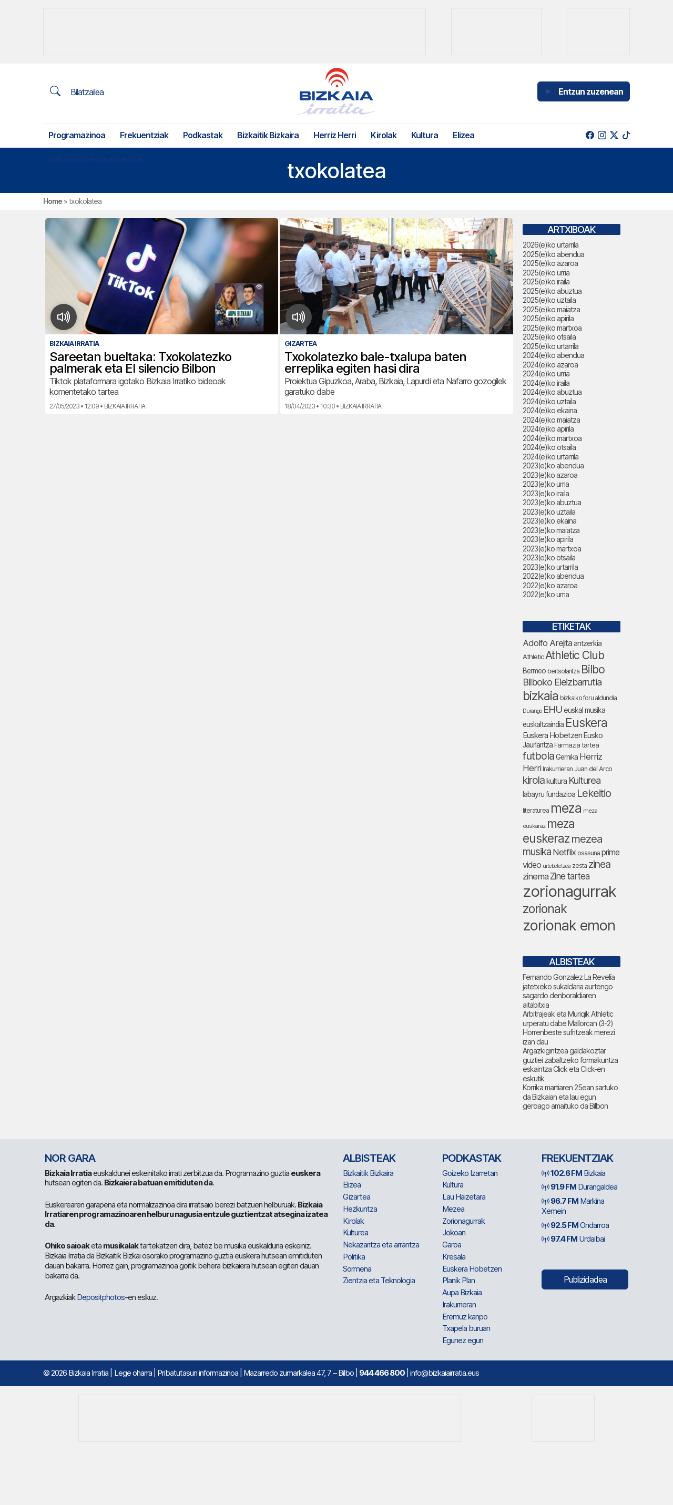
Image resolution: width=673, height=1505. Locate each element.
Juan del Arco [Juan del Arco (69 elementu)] (593, 769)
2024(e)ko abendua (553, 355)
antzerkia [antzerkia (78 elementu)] (587, 643)
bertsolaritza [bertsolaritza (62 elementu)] (563, 671)
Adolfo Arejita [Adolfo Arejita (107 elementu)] (547, 643)
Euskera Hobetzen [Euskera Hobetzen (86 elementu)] (552, 735)
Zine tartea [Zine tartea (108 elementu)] (569, 876)
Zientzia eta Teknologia (379, 1280)
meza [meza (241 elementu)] (566, 808)
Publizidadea (585, 1279)
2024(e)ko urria (546, 373)
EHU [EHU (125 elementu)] (552, 709)
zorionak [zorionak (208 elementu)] (545, 909)
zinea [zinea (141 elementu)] (599, 864)
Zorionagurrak (463, 1221)
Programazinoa (76, 135)
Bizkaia (573, 1173)
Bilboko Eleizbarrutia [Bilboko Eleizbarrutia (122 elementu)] (562, 682)
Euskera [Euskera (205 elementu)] (586, 722)
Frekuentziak (144, 135)
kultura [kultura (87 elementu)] (556, 781)
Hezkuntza (360, 1209)
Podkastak (202, 135)
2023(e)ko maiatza (551, 530)
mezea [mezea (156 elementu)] (587, 838)
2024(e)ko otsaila (549, 447)
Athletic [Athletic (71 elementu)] (533, 656)
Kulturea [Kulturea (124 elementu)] (584, 780)
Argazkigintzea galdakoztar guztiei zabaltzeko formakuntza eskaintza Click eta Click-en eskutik (570, 1064)
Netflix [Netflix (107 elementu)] (564, 852)
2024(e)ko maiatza (551, 419)
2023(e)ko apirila (548, 539)
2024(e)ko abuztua (552, 391)
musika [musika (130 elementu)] (537, 852)
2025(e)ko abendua (553, 254)
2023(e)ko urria (546, 483)
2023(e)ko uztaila (549, 511)
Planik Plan (458, 1280)
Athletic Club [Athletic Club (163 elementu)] (574, 655)
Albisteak (369, 1158)
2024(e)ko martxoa (552, 438)
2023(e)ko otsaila (549, 557)
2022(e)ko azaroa (550, 585)
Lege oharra (133, 1373)
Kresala (453, 1257)
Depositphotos (101, 1297)
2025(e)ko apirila (548, 318)
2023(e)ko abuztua (552, 502)
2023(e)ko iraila (546, 493)
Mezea (453, 1209)
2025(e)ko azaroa (550, 263)
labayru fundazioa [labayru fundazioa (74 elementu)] (549, 794)
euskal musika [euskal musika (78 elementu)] (584, 709)
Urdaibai (573, 1239)
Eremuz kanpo (464, 1317)
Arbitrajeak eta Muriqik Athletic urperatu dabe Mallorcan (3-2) (568, 1018)
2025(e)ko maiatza (551, 309)
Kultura (424, 135)
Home (52, 201)
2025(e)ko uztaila (549, 299)
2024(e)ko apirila (548, 428)
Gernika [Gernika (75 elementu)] (567, 757)
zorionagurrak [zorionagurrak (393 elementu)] (569, 891)
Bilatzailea (77, 91)
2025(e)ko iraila (546, 281)
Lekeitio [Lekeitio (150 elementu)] (594, 793)
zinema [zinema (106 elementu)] (535, 876)
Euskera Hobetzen (472, 1269)
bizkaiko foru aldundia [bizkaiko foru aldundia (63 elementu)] (588, 698)
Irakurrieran (459, 1304)
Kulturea (355, 1232)
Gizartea (356, 1197)
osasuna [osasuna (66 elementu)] (588, 853)
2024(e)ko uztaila (549, 401)
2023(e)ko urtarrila (550, 566)
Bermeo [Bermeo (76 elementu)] (534, 671)
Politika (354, 1257)
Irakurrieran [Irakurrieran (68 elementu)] (558, 769)
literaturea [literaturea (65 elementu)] (536, 810)
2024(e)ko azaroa (550, 364)
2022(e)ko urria (546, 594)
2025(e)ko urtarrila (550, 346)
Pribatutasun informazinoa (197, 1373)
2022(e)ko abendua (553, 575)
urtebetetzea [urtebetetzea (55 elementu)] (556, 866)
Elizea (463, 135)
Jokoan (453, 1232)
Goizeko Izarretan (469, 1173)
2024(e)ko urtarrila (550, 456)
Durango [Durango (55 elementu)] (532, 711)
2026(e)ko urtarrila (550, 244)
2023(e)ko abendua (553, 465)
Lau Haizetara (463, 1197)
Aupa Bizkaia (462, 1292)
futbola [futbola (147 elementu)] (538, 756)
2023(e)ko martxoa (552, 548)
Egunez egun (462, 1340)
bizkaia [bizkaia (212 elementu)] (540, 695)
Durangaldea (579, 1187)
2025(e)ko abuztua (552, 290)
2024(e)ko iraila (546, 382)
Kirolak (383, 135)
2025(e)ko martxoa (552, 327)
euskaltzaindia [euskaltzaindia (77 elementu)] (543, 724)
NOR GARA (70, 1158)
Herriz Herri (334, 135)
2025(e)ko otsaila (549, 336)
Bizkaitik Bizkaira (268, 135)
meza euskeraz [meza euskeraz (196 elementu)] (549, 830)
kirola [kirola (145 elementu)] (534, 780)
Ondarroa (575, 1225)
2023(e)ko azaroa (550, 474)
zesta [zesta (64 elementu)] (579, 865)
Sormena (357, 1269)
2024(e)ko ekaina (550, 410)
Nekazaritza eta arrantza (94, 158)
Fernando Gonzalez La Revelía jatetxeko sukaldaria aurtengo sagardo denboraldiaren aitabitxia (569, 990)
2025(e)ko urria (546, 272)
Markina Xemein (573, 1206)
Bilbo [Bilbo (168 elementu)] (593, 669)
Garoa (451, 1245)
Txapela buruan (466, 1328)
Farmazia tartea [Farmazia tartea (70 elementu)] (576, 745)
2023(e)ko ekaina (549, 520)
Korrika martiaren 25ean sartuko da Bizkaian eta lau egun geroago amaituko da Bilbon (570, 1096)
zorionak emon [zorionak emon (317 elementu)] (569, 925)
